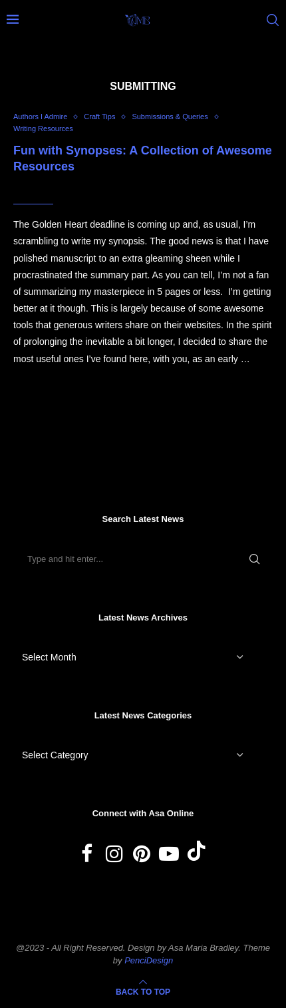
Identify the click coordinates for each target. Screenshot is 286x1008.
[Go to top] (143, 991)
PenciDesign (148, 960)
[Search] (272, 20)
